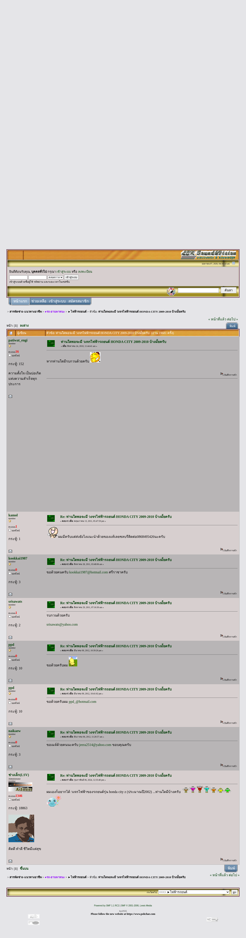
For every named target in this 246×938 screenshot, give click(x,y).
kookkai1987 (17, 558)
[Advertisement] (123, 68)
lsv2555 (123, 911)
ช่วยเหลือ (38, 301)
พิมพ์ (232, 326)
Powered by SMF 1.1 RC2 (106, 905)
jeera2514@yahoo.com (95, 745)
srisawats (15, 601)
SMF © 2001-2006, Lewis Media (136, 905)
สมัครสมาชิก (78, 301)
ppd (11, 644)
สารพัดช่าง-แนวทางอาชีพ (26, 311)
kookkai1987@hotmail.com (88, 572)
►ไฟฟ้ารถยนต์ (77, 311)
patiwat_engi (17, 340)
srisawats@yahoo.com (62, 624)
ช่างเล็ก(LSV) (18, 775)
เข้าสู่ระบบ (63, 271)
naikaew (14, 731)
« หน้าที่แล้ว (217, 319)
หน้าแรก (20, 301)
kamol (13, 515)
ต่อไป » (232, 319)
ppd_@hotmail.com (82, 701)
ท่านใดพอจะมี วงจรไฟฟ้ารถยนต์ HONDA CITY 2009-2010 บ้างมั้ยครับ (141, 311)
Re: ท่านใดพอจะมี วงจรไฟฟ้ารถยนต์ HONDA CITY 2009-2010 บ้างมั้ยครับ (115, 517)
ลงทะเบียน (85, 271)
